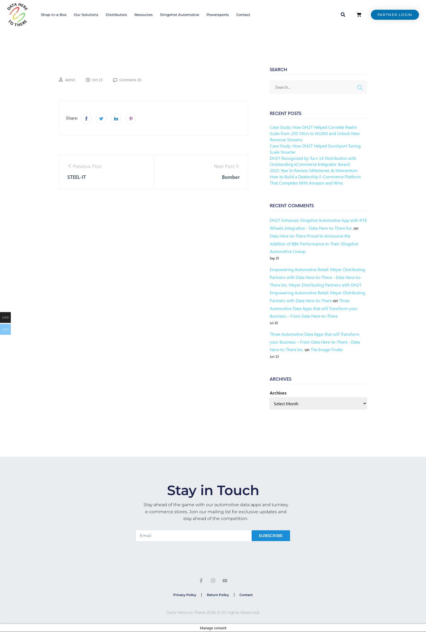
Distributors (116, 14)
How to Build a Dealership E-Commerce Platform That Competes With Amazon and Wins (315, 180)
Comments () (132, 79)
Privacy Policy (184, 595)
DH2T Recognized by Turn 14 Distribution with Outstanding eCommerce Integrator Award (313, 161)
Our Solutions (86, 14)
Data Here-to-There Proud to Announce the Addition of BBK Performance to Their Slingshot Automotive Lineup (314, 243)
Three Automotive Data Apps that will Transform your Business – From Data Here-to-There (314, 308)
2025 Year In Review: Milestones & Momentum (314, 170)
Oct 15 (98, 79)
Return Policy (218, 595)
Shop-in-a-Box (53, 14)
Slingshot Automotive (179, 14)
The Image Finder (327, 349)
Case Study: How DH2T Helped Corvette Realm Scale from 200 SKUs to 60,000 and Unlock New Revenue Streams (315, 133)
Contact (243, 14)
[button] (343, 14)
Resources (143, 14)
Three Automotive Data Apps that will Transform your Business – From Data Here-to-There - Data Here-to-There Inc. (315, 342)
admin (70, 79)
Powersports (218, 14)
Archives (278, 393)
